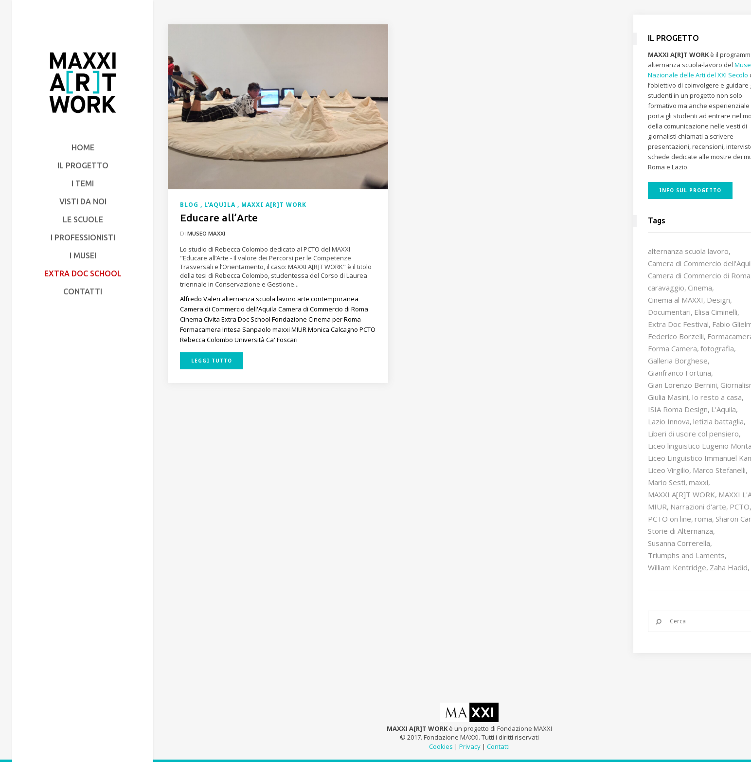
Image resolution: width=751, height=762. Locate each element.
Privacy (470, 746)
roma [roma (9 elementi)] (703, 519)
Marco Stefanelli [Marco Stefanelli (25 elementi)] (719, 470)
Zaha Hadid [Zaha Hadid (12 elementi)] (729, 567)
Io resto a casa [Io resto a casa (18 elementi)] (717, 397)
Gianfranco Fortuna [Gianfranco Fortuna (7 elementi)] (679, 373)
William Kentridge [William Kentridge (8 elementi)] (677, 567)
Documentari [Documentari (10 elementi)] (669, 312)
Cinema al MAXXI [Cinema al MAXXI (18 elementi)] (675, 300)
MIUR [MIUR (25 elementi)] (657, 506)
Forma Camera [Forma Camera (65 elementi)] (672, 348)
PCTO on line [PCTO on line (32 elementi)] (669, 519)
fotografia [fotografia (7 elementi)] (717, 348)
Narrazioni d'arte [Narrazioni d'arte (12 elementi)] (698, 506)
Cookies (441, 746)
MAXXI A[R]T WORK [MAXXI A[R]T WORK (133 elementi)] (681, 494)
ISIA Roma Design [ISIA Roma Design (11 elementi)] (678, 409)
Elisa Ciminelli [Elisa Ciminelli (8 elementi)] (715, 312)
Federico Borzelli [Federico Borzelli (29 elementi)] (676, 336)
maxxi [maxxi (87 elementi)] (698, 482)
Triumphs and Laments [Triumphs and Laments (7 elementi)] (686, 555)
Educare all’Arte (219, 217)
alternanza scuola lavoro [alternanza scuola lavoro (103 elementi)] (688, 251)
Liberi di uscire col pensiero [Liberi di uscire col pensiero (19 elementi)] (693, 433)
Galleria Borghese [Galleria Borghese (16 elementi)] (678, 360)
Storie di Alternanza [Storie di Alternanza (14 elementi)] (680, 531)
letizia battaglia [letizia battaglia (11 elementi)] (718, 421)
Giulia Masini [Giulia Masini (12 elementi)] (668, 397)
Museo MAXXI (206, 233)
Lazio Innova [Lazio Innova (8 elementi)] (669, 421)
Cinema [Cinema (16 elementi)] (700, 287)
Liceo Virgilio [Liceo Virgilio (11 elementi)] (668, 470)
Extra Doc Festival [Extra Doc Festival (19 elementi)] (678, 324)
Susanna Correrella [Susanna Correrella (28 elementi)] (679, 543)
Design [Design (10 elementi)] (718, 300)
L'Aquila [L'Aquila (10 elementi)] (723, 409)
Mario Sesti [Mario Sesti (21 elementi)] (666, 482)
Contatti (498, 746)
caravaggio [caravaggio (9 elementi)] (666, 287)
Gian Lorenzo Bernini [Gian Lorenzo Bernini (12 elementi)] (682, 385)
